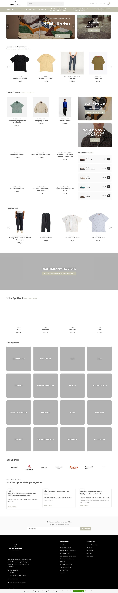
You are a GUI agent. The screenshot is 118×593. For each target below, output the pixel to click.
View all (90, 152)
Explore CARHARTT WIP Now (95, 112)
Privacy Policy (64, 570)
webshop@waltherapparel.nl (18, 583)
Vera (99, 329)
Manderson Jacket (17, 188)
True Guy (72, 78)
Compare (89, 553)
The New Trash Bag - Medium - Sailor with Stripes (65, 156)
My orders (89, 547)
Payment (62, 561)
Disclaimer (63, 573)
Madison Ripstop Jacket (41, 154)
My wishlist (90, 550)
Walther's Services (65, 547)
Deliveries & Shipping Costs (68, 556)
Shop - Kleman (94, 30)
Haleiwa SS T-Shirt (20, 78)
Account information (92, 545)
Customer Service (65, 553)
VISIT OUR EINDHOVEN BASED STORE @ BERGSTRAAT (59, 273)
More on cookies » (89, 591)
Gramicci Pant (46, 238)
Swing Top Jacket (41, 121)
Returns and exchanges (67, 559)
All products (90, 556)
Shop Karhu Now (62, 36)
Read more (12, 507)
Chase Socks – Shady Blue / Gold (41, 189)
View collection (28, 93)
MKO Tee (98, 78)
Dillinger (45, 329)
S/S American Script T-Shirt (65, 189)
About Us (62, 545)
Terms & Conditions (65, 567)
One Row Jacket (65, 121)
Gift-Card (28, 9)
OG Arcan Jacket (17, 154)
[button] (7, 26)
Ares (18, 329)
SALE (34, 9)
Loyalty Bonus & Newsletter (68, 550)
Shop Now (95, 140)
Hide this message (78, 591)
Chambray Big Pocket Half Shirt (17, 122)
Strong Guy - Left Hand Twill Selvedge (20, 239)
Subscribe (86, 528)
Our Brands (42, 9)
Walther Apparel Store (66, 564)
